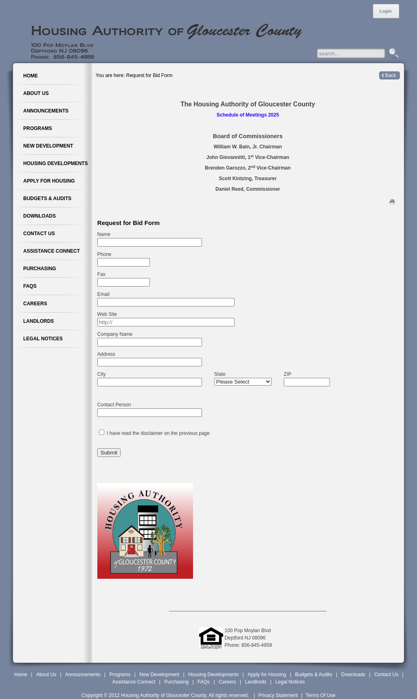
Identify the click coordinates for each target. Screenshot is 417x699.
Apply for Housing (267, 674)
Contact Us (386, 674)
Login (386, 11)
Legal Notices (290, 682)
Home (20, 674)
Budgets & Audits (313, 674)
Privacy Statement (278, 695)
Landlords (255, 682)
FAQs (204, 682)
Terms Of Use (321, 695)
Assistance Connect (133, 682)
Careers (227, 682)
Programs (120, 674)
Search (392, 54)
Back (390, 75)
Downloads (353, 674)
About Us (46, 674)
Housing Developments (213, 674)
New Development (159, 674)
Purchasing (176, 682)
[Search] (359, 53)
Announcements (83, 674)
